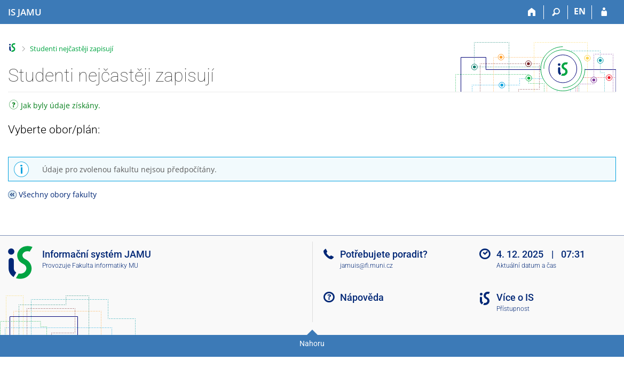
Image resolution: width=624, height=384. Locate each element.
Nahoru (312, 343)
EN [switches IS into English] (580, 11)
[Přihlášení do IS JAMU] (604, 12)
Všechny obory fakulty (58, 194)
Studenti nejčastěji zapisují (71, 48)
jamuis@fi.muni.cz (366, 265)
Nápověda (362, 297)
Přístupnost (513, 309)
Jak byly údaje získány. (54, 106)
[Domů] (532, 12)
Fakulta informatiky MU (105, 265)
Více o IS (515, 297)
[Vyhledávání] (556, 12)
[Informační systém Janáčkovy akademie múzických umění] (25, 12)
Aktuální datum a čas (526, 265)
